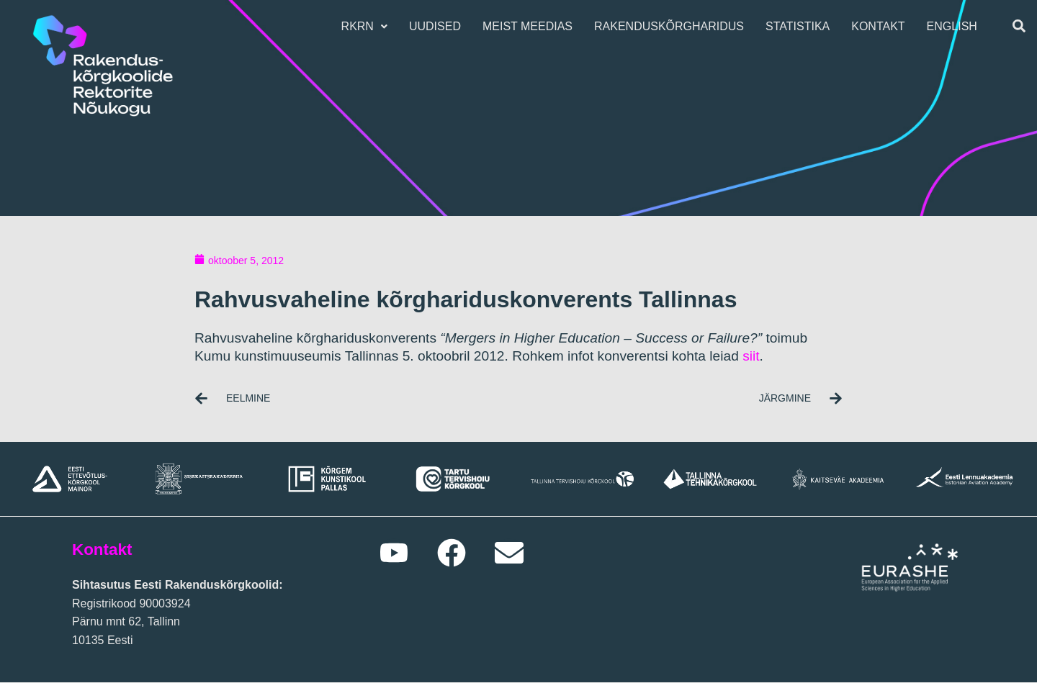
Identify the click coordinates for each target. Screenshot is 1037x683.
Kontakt (882, 26)
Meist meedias (532, 26)
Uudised (439, 26)
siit (750, 355)
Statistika (802, 26)
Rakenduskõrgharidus (673, 26)
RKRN (368, 26)
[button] (368, 26)
